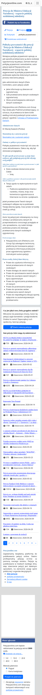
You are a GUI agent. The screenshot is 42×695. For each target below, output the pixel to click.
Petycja (8, 30)
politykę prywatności (14, 690)
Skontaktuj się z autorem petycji (16, 137)
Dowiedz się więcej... (13, 653)
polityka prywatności (27, 34)
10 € (15, 658)
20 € (23, 658)
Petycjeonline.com (11, 3)
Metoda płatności (10, 666)
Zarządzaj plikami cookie (17, 579)
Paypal (11, 668)
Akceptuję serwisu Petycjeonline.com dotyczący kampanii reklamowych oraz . (18, 686)
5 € (7, 658)
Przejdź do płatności (13, 677)
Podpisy (24, 30)
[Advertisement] (21, 616)
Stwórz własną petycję (21, 327)
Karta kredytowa (15, 671)
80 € (16, 661)
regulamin (19, 682)
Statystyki (9, 34)
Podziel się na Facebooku (16, 23)
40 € (7, 661)
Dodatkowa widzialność (15, 39)
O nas (9, 582)
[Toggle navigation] (37, 3)
